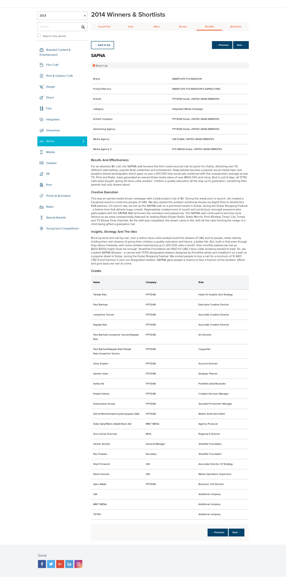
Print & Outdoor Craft (59, 76)
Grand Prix (104, 26)
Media (50, 141)
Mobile (50, 152)
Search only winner (54, 36)
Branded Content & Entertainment (55, 52)
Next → (240, 45)
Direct (50, 97)
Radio (49, 207)
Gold (130, 26)
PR (48, 174)
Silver (157, 26)
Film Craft (52, 65)
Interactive (53, 130)
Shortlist (209, 26)
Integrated (52, 119)
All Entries (235, 26)
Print (49, 185)
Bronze (183, 26)
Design (50, 86)
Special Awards (56, 217)
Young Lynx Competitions (62, 228)
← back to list (103, 45)
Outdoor (51, 163)
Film (49, 108)
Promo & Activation (58, 196)
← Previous (220, 45)
